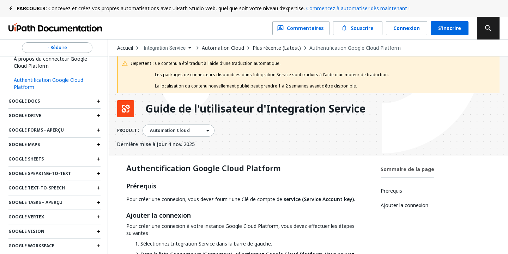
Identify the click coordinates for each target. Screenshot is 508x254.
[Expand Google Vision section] (99, 231)
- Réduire (57, 48)
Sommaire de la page (407, 169)
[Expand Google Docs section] (99, 101)
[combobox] (167, 48)
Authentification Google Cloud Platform (355, 48)
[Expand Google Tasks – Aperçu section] (99, 202)
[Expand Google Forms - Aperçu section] (99, 130)
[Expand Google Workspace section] (99, 246)
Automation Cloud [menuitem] (169, 130)
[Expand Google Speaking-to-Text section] (99, 173)
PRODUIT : (128, 130)
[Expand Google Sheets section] (99, 159)
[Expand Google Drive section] (99, 116)
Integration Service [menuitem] (165, 48)
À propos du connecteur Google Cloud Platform (50, 62)
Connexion (406, 28)
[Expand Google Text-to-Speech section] (99, 188)
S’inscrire (449, 28)
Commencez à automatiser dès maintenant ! (358, 8)
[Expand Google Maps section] (99, 144)
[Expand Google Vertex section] (99, 217)
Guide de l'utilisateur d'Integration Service (255, 108)
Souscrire (357, 28)
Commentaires (301, 28)
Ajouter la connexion (158, 215)
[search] (488, 28)
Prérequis (141, 186)
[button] (54, 83)
